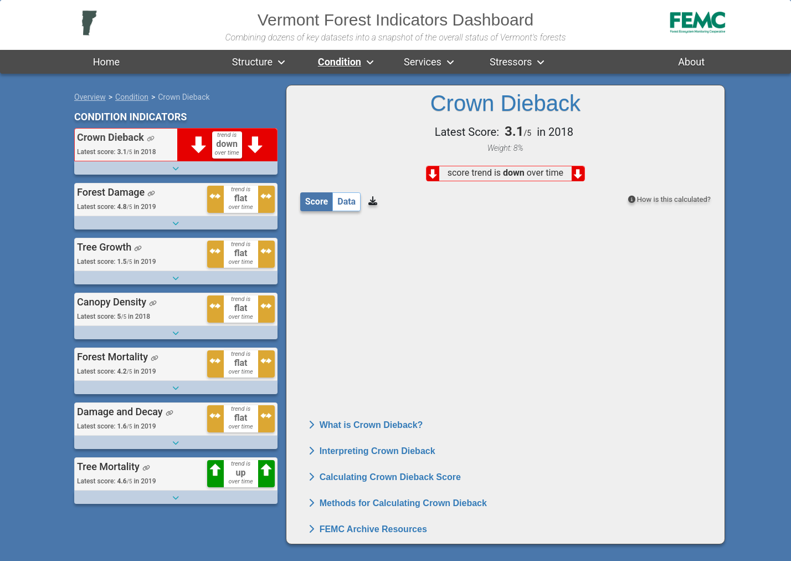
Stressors (511, 62)
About (691, 62)
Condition (339, 62)
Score (316, 201)
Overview (90, 97)
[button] (281, 62)
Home (106, 62)
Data (346, 201)
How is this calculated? (669, 199)
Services (422, 62)
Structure (252, 62)
